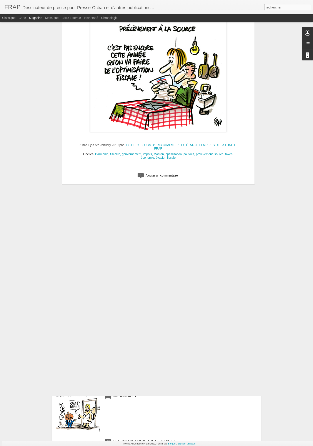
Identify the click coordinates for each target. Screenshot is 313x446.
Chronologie (109, 18)
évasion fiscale (166, 97)
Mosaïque (51, 18)
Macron (159, 93)
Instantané (91, 18)
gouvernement (132, 93)
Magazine (35, 18)
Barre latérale (71, 18)
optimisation (173, 93)
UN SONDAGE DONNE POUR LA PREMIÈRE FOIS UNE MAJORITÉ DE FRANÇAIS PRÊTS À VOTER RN (153, 346)
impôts (147, 93)
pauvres (188, 93)
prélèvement (204, 93)
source (218, 93)
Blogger (172, 443)
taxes (228, 93)
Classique (8, 18)
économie (147, 97)
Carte (22, 18)
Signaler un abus (187, 443)
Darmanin (101, 93)
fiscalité (115, 93)
